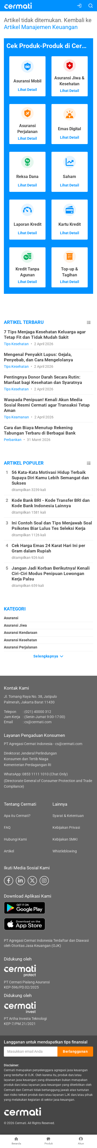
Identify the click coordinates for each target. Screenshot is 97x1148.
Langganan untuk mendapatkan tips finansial (45, 1042)
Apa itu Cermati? (17, 816)
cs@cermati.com (37, 722)
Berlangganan (75, 1051)
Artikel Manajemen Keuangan (41, 27)
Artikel (9, 851)
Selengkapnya (48, 656)
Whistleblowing (65, 851)
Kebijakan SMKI (65, 839)
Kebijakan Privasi (66, 827)
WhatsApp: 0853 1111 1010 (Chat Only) (36, 774)
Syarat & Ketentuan (68, 816)
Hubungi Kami (15, 839)
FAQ (7, 827)
